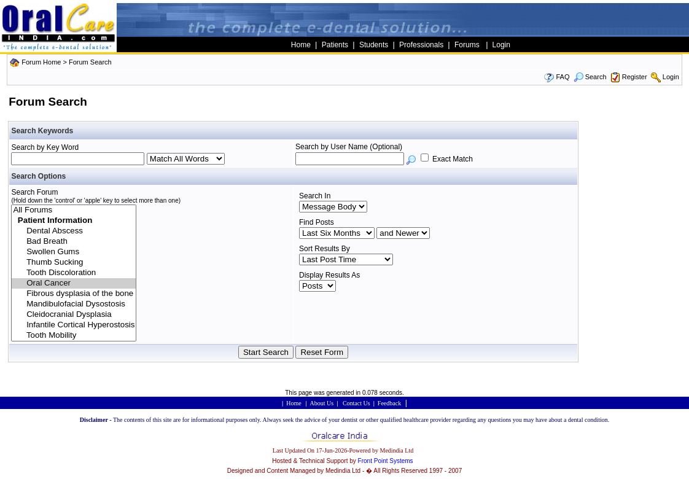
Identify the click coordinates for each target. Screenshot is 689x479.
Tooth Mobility (74, 335)
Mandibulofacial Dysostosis (74, 304)
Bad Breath (74, 241)
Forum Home (41, 62)
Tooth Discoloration (74, 273)
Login (671, 76)
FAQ (562, 76)
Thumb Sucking (74, 262)
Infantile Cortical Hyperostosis (74, 325)
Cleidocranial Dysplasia (74, 315)
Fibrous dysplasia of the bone (74, 294)
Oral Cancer (74, 283)
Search (590, 76)
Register (634, 76)
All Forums (74, 210)
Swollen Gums (74, 252)
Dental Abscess (74, 231)
